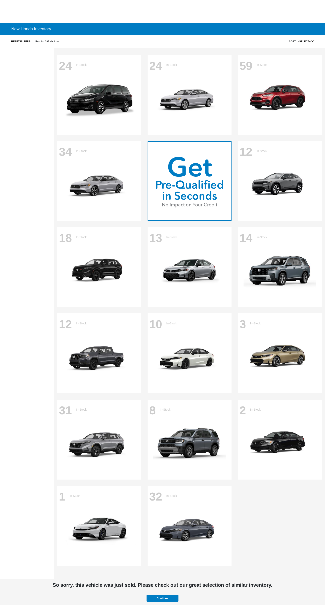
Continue (162, 598)
